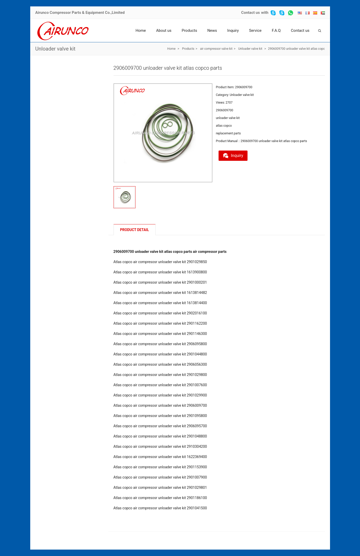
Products (189, 30)
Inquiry (233, 30)
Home (141, 30)
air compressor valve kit (216, 49)
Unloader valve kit (55, 49)
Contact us (250, 12)
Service (255, 30)
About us (163, 30)
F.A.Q (276, 30)
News (212, 30)
